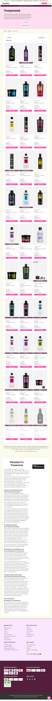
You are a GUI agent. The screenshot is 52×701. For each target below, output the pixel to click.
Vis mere (12, 440)
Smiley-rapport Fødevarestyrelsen (11, 651)
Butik (27, 653)
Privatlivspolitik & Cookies (9, 649)
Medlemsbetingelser (8, 648)
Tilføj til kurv (12, 75)
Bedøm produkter (30, 636)
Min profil (28, 629)
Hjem (5, 31)
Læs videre (26, 18)
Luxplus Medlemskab (30, 646)
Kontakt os (6, 631)
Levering (6, 634)
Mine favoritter (29, 632)
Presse (5, 632)
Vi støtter (28, 649)
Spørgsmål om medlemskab (10, 637)
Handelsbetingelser (8, 646)
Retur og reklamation (8, 636)
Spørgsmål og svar (8, 629)
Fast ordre (28, 634)
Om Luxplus (29, 648)
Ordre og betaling (7, 641)
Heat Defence (26, 22)
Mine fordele (29, 631)
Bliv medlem (44, 3)
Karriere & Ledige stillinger (31, 651)
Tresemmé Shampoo (26, 25)
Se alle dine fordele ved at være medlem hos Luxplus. (26, 452)
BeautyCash (6, 639)
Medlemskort (29, 637)
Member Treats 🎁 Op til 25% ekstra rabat (26, 5)
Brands (9, 31)
